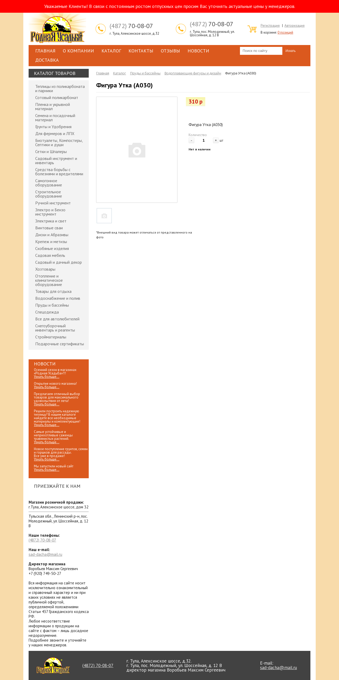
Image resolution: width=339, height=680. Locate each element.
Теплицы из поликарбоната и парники (60, 88)
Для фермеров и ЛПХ (54, 133)
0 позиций (285, 32)
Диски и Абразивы (51, 234)
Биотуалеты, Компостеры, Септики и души (59, 142)
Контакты (140, 51)
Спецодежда (47, 312)
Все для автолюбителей (57, 318)
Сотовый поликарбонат (56, 97)
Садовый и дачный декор (58, 262)
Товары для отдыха (53, 291)
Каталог (111, 51)
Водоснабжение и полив (57, 298)
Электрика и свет (50, 220)
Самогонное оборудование (48, 182)
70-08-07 (131, 26)
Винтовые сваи (49, 227)
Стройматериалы (50, 336)
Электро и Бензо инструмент (50, 212)
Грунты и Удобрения (53, 126)
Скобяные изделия (52, 248)
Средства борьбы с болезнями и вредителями (59, 171)
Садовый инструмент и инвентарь (56, 160)
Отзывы (170, 51)
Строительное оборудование (48, 194)
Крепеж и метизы (51, 241)
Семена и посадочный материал (55, 117)
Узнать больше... (46, 376)
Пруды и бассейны (52, 305)
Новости (198, 51)
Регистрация (270, 25)
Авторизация (294, 25)
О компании (78, 51)
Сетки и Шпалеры (51, 151)
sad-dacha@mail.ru (45, 554)
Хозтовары (45, 269)
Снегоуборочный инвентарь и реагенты (55, 328)
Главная (45, 51)
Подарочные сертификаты (59, 343)
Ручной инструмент (53, 202)
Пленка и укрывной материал (52, 106)
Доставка (47, 60)
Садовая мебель (50, 255)
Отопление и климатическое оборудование (49, 280)
